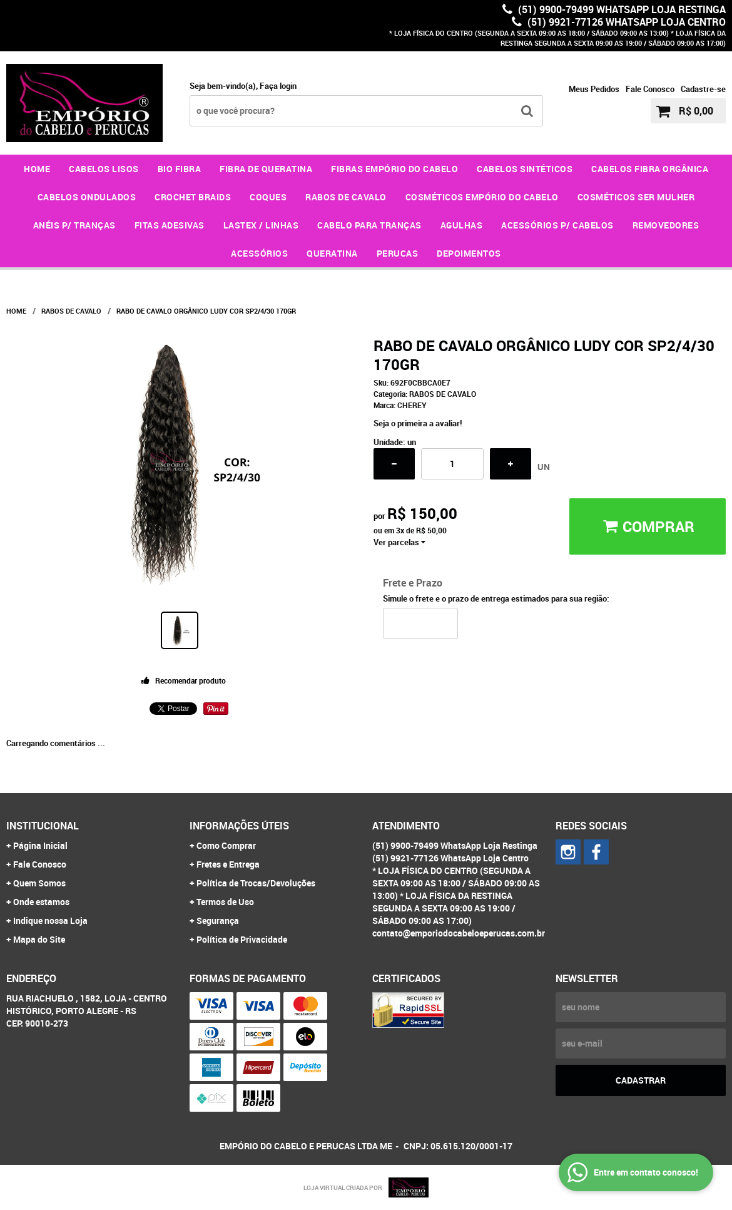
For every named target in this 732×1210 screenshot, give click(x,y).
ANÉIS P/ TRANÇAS (74, 225)
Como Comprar (226, 845)
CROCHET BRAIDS (193, 197)
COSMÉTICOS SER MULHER (636, 197)
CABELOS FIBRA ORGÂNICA (649, 169)
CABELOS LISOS (104, 169)
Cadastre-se (703, 89)
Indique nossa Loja (50, 920)
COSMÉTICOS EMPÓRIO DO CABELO (482, 197)
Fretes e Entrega (228, 864)
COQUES (268, 197)
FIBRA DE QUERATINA (266, 169)
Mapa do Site (39, 939)
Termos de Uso (225, 902)
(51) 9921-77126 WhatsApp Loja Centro (625, 22)
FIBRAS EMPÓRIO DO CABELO (394, 169)
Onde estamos (41, 902)
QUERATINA (332, 253)
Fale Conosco (650, 89)
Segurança (217, 920)
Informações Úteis (239, 826)
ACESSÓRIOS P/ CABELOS (557, 225)
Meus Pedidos (594, 89)
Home (37, 169)
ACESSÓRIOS (259, 253)
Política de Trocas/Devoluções (255, 883)
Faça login (278, 85)
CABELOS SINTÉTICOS (524, 169)
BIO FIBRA (179, 169)
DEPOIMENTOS (469, 253)
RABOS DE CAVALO (346, 197)
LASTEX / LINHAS (261, 225)
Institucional (42, 826)
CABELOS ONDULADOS (87, 197)
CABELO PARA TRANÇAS (369, 225)
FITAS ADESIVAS (170, 225)
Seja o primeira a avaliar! (418, 423)
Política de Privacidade (241, 939)
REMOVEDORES (666, 225)
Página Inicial (40, 845)
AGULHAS (461, 225)
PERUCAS (398, 253)
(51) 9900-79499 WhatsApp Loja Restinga (621, 9)
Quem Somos (39, 883)
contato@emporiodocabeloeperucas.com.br (458, 933)
